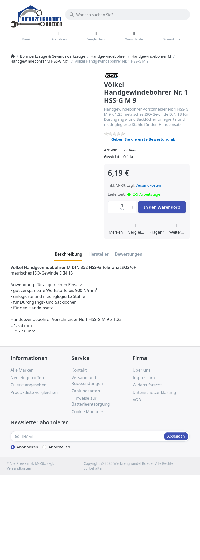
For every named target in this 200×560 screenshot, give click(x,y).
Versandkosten (148, 185)
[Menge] (122, 207)
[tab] (68, 254)
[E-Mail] (87, 436)
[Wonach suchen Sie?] (127, 14)
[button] (111, 207)
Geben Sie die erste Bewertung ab (143, 139)
